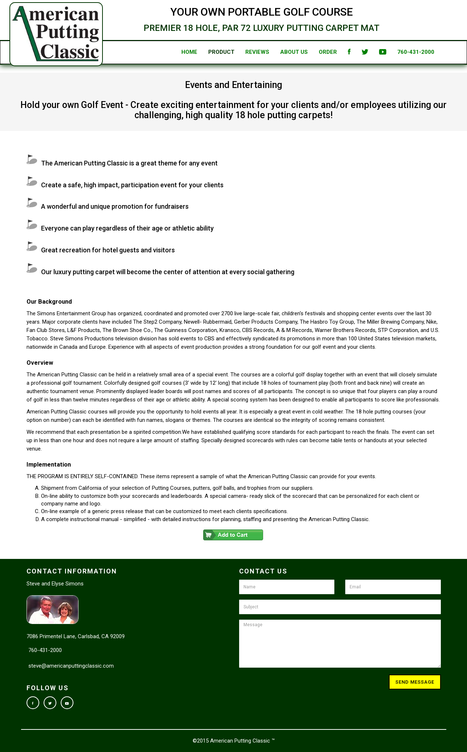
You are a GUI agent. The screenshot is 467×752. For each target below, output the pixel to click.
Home (176, 52)
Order (314, 52)
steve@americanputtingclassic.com (71, 666)
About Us (280, 52)
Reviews (243, 52)
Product (207, 52)
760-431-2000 (401, 52)
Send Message (414, 682)
